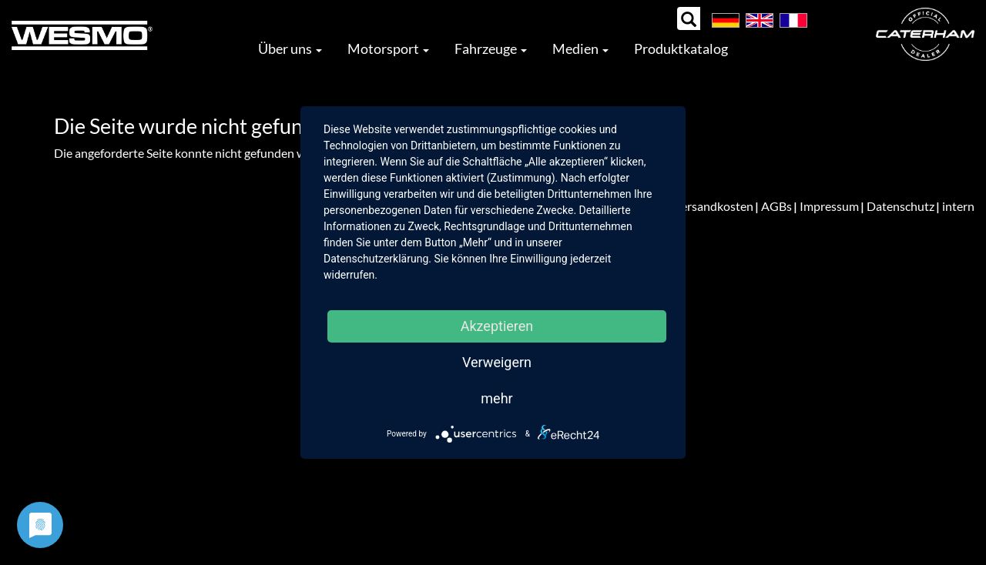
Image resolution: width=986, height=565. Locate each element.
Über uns (290, 48)
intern (958, 206)
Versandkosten (713, 206)
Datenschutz (900, 206)
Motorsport (388, 48)
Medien (580, 48)
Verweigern (497, 362)
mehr (496, 398)
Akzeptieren (497, 326)
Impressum (829, 206)
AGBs (776, 206)
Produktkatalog (681, 48)
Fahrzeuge (490, 48)
